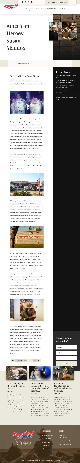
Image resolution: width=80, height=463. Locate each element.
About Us (39, 8)
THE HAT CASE (63, 2)
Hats (30, 8)
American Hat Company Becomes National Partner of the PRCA (40, 387)
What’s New (62, 8)
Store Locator (51, 8)
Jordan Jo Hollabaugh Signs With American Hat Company (63, 387)
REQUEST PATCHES (52, 2)
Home (25, 8)
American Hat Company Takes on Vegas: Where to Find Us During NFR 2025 (66, 97)
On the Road (28, 10)
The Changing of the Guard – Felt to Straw (16, 386)
